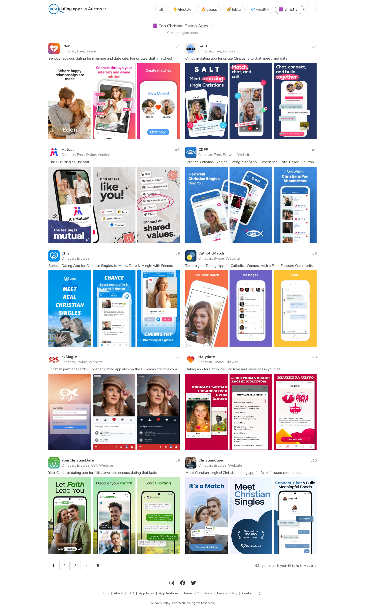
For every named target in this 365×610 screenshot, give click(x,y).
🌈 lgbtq (233, 9)
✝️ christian (289, 9)
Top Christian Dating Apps (182, 26)
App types (146, 593)
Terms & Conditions (197, 593)
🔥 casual (209, 9)
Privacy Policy (227, 593)
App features (169, 593)
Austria (310, 565)
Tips (106, 593)
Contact (248, 593)
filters (293, 565)
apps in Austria (89, 9)
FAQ (131, 593)
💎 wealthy (259, 9)
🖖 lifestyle (182, 9)
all (161, 9)
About (118, 593)
